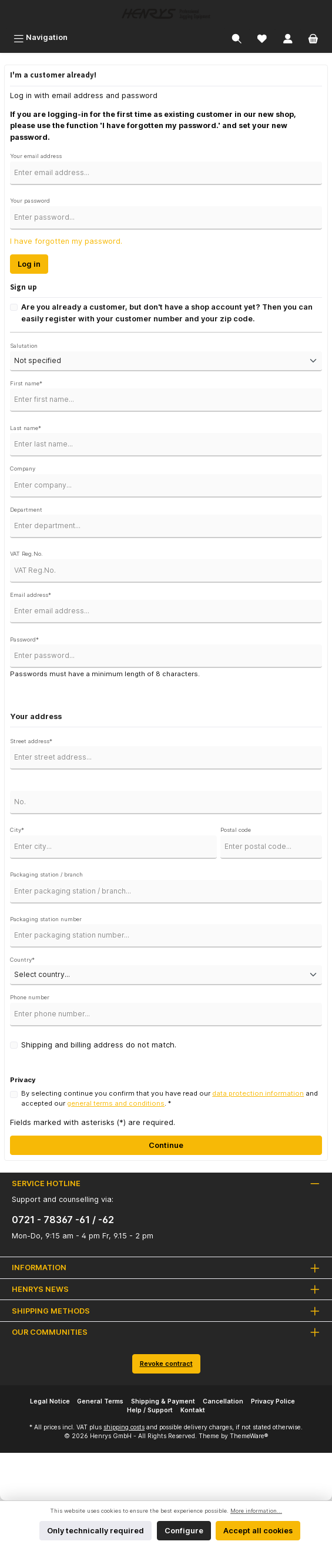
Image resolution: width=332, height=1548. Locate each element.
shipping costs (124, 1427)
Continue (166, 1145)
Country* (22, 959)
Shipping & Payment (163, 1401)
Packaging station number (46, 919)
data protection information (258, 1093)
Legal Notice (50, 1401)
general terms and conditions (116, 1103)
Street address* (31, 741)
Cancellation (223, 1401)
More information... (256, 1510)
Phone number (29, 997)
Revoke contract (166, 1363)
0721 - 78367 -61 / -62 (63, 1219)
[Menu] (40, 37)
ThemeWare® (249, 1436)
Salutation (24, 345)
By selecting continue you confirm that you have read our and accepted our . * (169, 1098)
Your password (30, 200)
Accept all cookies (258, 1530)
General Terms (100, 1401)
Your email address (36, 156)
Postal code (235, 830)
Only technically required (95, 1530)
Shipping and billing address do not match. (98, 1044)
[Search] (237, 37)
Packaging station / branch (46, 874)
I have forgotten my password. (66, 241)
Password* (24, 639)
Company (22, 468)
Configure (184, 1530)
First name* (26, 383)
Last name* (25, 428)
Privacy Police (273, 1401)
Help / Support (150, 1410)
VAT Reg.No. (26, 553)
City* (17, 830)
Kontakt (192, 1410)
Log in (29, 264)
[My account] (288, 37)
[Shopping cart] (313, 37)
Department (26, 509)
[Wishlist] (262, 37)
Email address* (30, 595)
